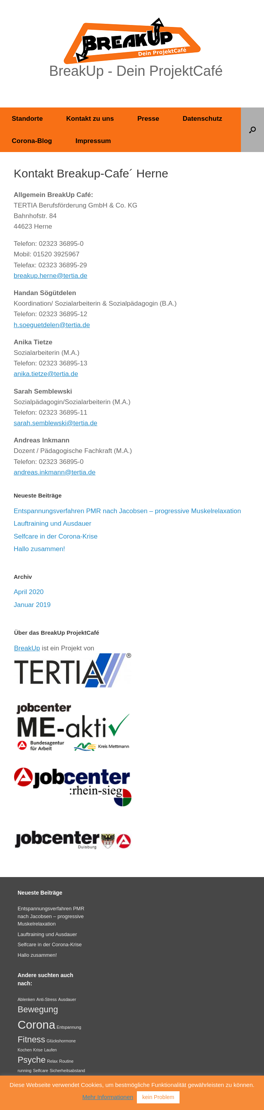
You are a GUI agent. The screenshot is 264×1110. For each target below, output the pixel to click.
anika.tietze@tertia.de (46, 374)
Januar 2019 (32, 605)
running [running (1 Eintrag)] (25, 1070)
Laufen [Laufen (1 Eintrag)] (50, 1049)
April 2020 (29, 592)
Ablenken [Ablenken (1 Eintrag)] (26, 999)
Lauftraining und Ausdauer (53, 523)
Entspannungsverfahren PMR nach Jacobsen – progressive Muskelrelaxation (127, 511)
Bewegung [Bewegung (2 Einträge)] (38, 1009)
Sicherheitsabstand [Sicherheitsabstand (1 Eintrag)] (67, 1070)
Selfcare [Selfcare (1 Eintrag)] (40, 1070)
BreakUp (27, 648)
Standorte (27, 118)
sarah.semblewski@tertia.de (55, 423)
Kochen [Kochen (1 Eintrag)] (25, 1049)
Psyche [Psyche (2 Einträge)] (32, 1060)
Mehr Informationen (108, 1097)
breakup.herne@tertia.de (50, 275)
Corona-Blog (32, 141)
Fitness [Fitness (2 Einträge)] (31, 1039)
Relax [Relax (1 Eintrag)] (52, 1061)
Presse (148, 118)
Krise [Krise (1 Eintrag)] (38, 1049)
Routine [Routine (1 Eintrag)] (66, 1061)
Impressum (93, 141)
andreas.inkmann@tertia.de (54, 472)
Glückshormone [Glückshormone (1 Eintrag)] (61, 1040)
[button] (252, 129)
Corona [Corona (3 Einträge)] (36, 1024)
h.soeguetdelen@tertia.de (52, 325)
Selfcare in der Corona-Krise (55, 536)
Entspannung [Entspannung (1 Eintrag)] (69, 1027)
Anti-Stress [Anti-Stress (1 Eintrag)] (46, 999)
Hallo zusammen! (39, 549)
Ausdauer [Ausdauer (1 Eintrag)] (67, 999)
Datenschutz (202, 118)
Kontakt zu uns (90, 118)
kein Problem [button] (158, 1097)
